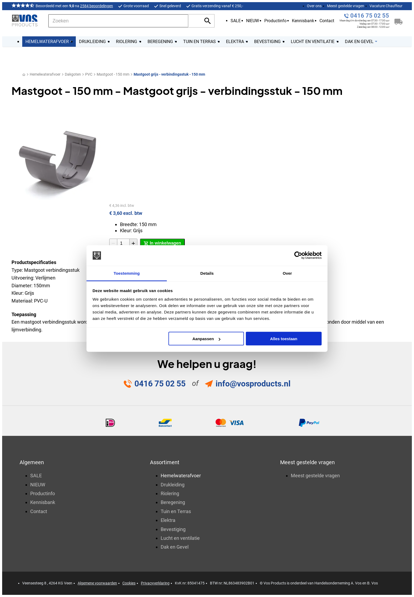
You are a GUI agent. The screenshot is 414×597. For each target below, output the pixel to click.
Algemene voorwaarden (97, 583)
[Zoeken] (118, 20)
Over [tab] (287, 273)
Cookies (129, 583)
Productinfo (275, 20)
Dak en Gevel (175, 547)
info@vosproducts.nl (253, 383)
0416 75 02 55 (369, 15)
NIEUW (252, 20)
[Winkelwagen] (398, 21)
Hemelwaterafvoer (45, 74)
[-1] (113, 243)
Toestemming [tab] (127, 273)
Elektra (168, 520)
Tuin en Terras (176, 511)
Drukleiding (173, 484)
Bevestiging (173, 529)
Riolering (170, 493)
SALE (236, 20)
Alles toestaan (284, 338)
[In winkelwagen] (162, 243)
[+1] (133, 243)
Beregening (173, 502)
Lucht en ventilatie (180, 538)
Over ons (314, 6)
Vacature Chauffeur (386, 6)
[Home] (23, 74)
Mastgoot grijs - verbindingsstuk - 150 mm (169, 74)
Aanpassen (206, 338)
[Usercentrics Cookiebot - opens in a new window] (298, 255)
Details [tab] (207, 273)
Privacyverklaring (155, 583)
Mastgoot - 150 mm (113, 74)
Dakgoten (73, 74)
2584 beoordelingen (96, 6)
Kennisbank (303, 20)
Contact (326, 20)
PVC (88, 74)
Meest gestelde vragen (345, 6)
